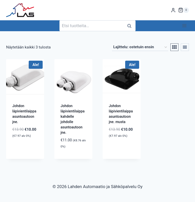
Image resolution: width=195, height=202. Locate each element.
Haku (131, 25)
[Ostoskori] (183, 10)
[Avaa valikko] (184, 26)
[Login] (173, 10)
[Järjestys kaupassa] (140, 47)
